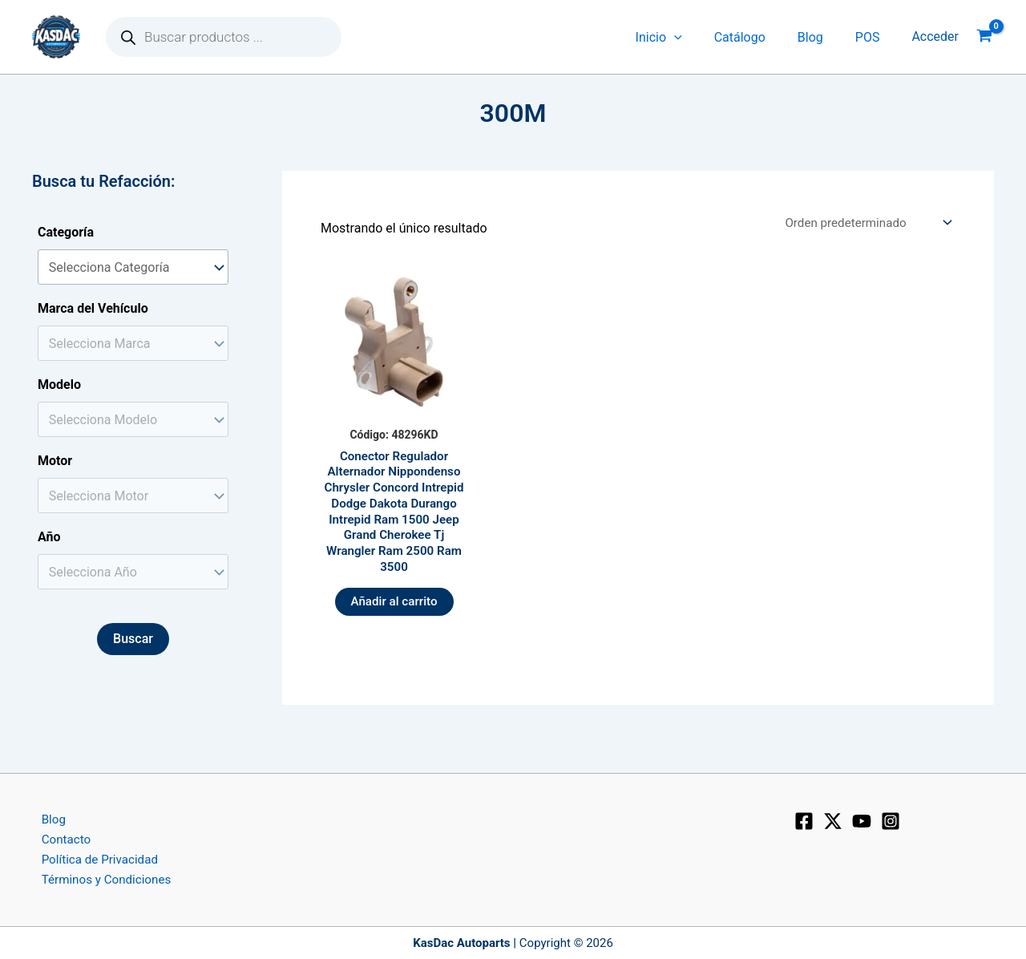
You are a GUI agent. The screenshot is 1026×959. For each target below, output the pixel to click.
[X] (832, 816)
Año (49, 536)
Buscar (133, 638)
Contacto (58, 836)
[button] (697, 37)
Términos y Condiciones (100, 879)
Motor (55, 460)
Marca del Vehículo (93, 308)
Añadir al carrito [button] (394, 612)
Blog (820, 37)
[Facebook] (804, 816)
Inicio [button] (681, 37)
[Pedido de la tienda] (862, 223)
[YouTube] (861, 816)
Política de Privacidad (93, 857)
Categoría (66, 232)
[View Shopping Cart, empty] (984, 37)
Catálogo (756, 37)
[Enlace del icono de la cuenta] (935, 36)
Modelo (59, 384)
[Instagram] (890, 816)
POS (870, 37)
